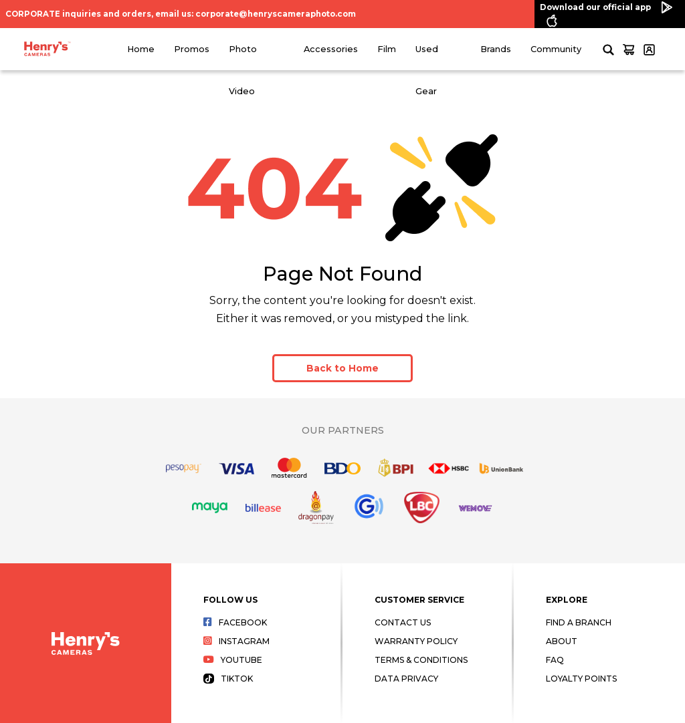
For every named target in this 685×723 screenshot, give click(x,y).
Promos (191, 49)
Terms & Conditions (421, 660)
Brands (495, 49)
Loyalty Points (581, 679)
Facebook (235, 622)
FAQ (555, 660)
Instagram (236, 641)
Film (386, 49)
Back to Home (342, 368)
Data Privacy (406, 679)
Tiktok (228, 679)
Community (555, 49)
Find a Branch (578, 622)
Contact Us (403, 622)
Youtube (232, 660)
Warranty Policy (416, 641)
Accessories (331, 49)
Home (141, 49)
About (561, 641)
